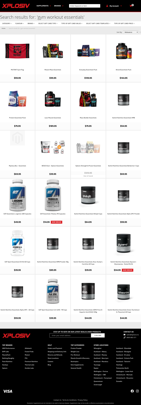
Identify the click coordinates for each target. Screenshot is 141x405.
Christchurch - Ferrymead (103, 378)
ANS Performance (8, 348)
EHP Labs (5, 352)
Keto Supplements (77, 365)
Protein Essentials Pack (17, 118)
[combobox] (84, 6)
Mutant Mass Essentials (53, 70)
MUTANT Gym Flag (17, 70)
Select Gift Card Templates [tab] (97, 23)
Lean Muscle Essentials (53, 118)
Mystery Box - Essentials (17, 166)
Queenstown (98, 381)
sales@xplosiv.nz (132, 335)
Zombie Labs (29, 368)
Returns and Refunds (55, 355)
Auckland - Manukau (101, 361)
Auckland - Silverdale (123, 348)
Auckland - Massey (100, 355)
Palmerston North (122, 368)
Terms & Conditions (69, 400)
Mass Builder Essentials (88, 118)
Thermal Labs (29, 365)
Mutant (27, 355)
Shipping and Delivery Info (57, 352)
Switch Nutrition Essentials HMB (123, 118)
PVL (26, 358)
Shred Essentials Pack (123, 70)
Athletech (28, 348)
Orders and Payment (55, 348)
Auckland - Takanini (123, 361)
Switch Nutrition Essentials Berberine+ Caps (123, 166)
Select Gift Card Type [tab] (47, 23)
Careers (50, 361)
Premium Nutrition (31, 361)
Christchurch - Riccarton (124, 378)
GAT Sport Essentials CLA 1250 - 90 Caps (53, 310)
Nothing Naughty (8, 358)
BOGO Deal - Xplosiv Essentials (53, 166)
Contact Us (57, 400)
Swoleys (5, 365)
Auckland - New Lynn (101, 358)
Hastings (119, 365)
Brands (57, 6)
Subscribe (97, 335)
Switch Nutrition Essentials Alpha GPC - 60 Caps (17, 310)
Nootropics (74, 361)
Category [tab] (6, 23)
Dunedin (119, 381)
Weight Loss (75, 352)
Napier (96, 368)
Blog (49, 365)
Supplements (42, 6)
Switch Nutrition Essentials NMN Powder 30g (53, 262)
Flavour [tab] (18, 23)
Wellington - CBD (100, 375)
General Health (76, 368)
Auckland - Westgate (123, 352)
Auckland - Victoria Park (124, 358)
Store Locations (53, 358)
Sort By (119, 32)
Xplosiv (4, 368)
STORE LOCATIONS (101, 345)
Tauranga (97, 365)
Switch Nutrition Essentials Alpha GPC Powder (123, 214)
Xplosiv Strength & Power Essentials (88, 166)
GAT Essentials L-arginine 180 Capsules (17, 214)
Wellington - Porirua (101, 371)
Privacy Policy (82, 400)
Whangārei (97, 348)
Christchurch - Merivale (124, 375)
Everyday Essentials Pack (88, 70)
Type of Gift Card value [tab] (71, 23)
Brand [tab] (30, 23)
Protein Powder (76, 348)
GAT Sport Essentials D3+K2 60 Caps (17, 262)
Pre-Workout (75, 355)
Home (4, 28)
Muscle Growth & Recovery (80, 358)
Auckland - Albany (100, 352)
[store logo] (16, 6)
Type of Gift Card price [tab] (123, 23)
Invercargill (98, 385)
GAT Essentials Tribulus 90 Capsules (52, 214)
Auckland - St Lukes (123, 355)
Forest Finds (29, 352)
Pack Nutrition (7, 361)
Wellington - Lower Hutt (124, 371)
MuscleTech (6, 355)
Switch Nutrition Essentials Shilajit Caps (88, 214)
